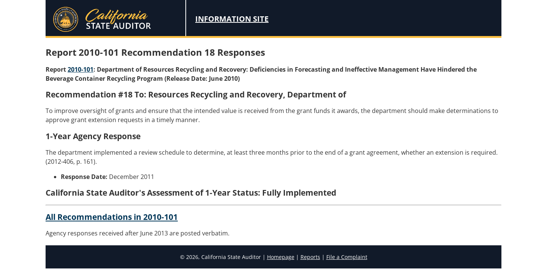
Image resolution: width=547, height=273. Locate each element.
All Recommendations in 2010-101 (112, 217)
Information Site (232, 19)
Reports (310, 256)
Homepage (280, 256)
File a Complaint (346, 256)
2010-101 (80, 69)
